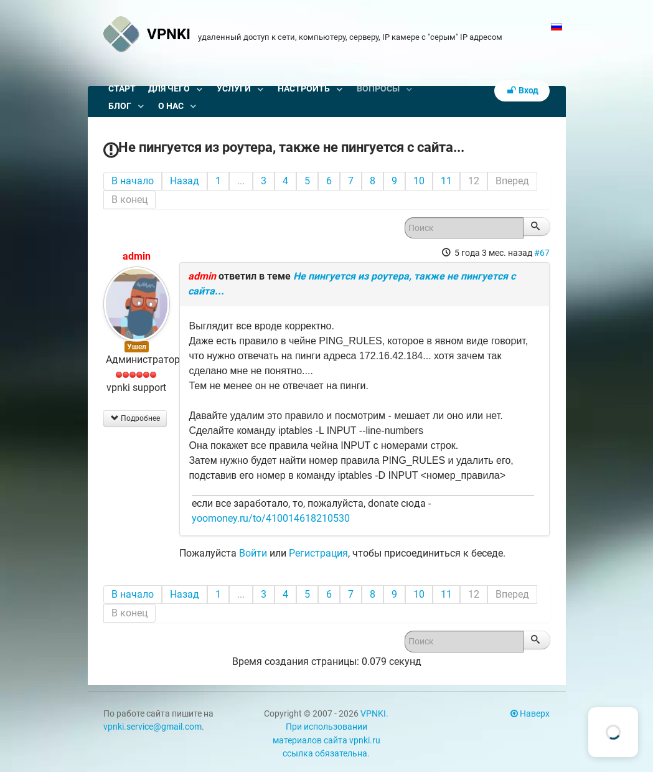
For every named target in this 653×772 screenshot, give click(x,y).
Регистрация (318, 553)
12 (473, 181)
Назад (184, 181)
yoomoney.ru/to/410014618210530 (271, 518)
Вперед (512, 181)
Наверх (530, 713)
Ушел (136, 346)
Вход (522, 90)
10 (419, 181)
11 (446, 181)
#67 (542, 253)
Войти (253, 553)
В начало (132, 181)
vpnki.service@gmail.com (152, 727)
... (241, 181)
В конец (129, 199)
